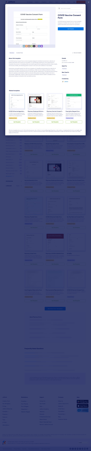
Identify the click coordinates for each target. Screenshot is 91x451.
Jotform (66, 81)
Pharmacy (64, 75)
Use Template (71, 28)
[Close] (88, 2)
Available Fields (19, 52)
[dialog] (45, 225)
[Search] (59, 8)
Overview (12, 52)
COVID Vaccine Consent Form (69, 16)
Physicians (64, 68)
